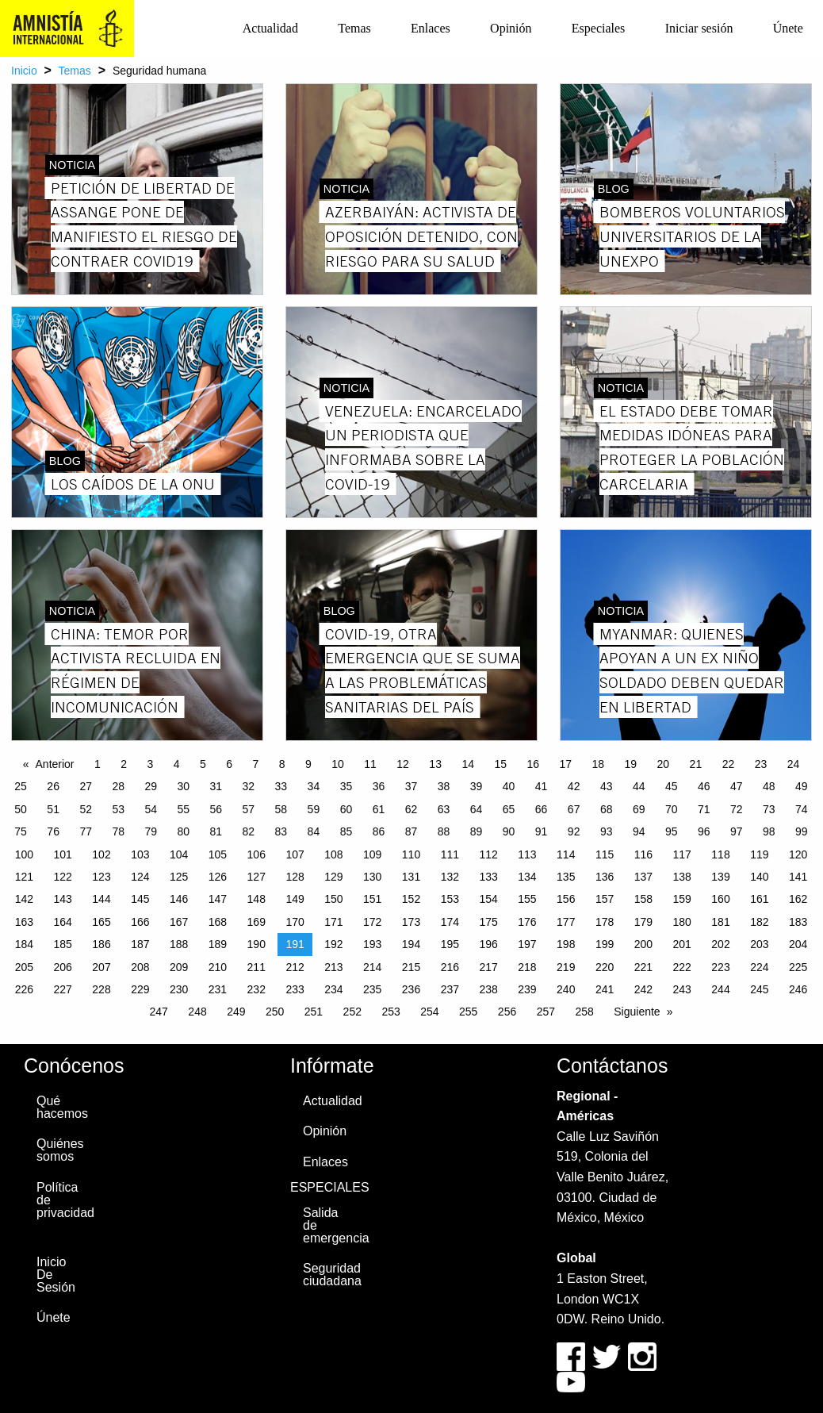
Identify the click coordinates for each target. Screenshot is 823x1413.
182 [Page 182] (759, 922)
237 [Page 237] (450, 989)
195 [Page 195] (450, 944)
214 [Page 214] (372, 967)
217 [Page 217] (488, 967)
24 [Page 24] (793, 764)
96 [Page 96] (704, 831)
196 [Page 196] (488, 944)
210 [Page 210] (218, 967)
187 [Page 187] (140, 944)
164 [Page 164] (63, 922)
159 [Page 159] (682, 899)
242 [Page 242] (643, 989)
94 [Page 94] (639, 831)
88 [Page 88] (444, 831)
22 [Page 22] (728, 764)
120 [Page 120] (798, 854)
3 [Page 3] (150, 764)
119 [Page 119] (759, 854)
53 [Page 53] (118, 809)
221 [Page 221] (643, 967)
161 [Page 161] (759, 899)
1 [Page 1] (97, 764)
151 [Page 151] (372, 899)
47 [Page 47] (736, 786)
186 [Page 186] (101, 944)
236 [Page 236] (411, 989)
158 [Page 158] (643, 899)
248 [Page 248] (197, 1011)
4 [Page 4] (177, 764)
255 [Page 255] (468, 1011)
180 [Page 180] (682, 922)
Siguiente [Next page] (637, 1011)
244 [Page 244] (720, 989)
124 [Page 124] (140, 876)
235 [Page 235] (372, 989)
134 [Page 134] (527, 876)
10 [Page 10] (337, 764)
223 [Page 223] (720, 967)
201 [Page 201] (682, 944)
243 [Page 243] (682, 989)
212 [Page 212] (294, 967)
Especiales (599, 28)
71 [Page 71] (704, 809)
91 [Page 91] (541, 831)
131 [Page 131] (411, 876)
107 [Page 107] (294, 854)
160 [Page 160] (720, 899)
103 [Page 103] (140, 854)
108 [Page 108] (333, 854)
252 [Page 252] (352, 1011)
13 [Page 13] (435, 764)
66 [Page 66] (541, 809)
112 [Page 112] (488, 854)
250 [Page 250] (275, 1011)
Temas (354, 28)
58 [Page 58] (281, 809)
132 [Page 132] (450, 876)
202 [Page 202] (720, 944)
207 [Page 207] (101, 967)
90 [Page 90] (509, 831)
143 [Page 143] (63, 899)
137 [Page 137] (643, 876)
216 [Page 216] (450, 967)
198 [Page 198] (566, 944)
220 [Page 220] (604, 967)
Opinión (510, 28)
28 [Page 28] (118, 786)
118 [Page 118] (720, 854)
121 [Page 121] (24, 876)
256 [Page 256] (507, 1011)
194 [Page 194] (411, 944)
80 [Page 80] (183, 831)
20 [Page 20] (663, 764)
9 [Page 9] (308, 764)
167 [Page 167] (179, 922)
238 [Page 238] (488, 989)
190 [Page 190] (256, 944)
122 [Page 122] (63, 876)
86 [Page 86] (379, 831)
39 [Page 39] (476, 786)
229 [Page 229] (140, 989)
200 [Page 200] (643, 944)
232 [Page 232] (256, 989)
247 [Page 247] (159, 1011)
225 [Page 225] (798, 967)
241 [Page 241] (604, 989)
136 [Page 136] (604, 876)
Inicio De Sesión (55, 1274)
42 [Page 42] (574, 786)
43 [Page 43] (606, 786)
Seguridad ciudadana (326, 1274)
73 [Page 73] (769, 809)
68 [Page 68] (606, 809)
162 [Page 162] (798, 899)
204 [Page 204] (798, 944)
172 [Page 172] (372, 922)
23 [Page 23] (761, 764)
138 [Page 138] (682, 876)
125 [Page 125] (179, 876)
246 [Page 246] (798, 989)
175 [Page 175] (488, 922)
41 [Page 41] (541, 786)
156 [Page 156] (566, 899)
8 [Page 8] (282, 764)
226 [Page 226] (24, 989)
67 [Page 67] (574, 809)
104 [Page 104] (179, 854)
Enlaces (430, 28)
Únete (788, 28)
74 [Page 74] (801, 809)
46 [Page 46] (704, 786)
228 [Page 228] (101, 989)
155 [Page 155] (527, 899)
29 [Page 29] (150, 786)
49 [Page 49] (801, 786)
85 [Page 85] (346, 831)
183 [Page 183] (798, 922)
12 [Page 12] (402, 764)
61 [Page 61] (379, 809)
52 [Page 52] (85, 809)
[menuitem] (270, 28)
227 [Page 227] (63, 989)
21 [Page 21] (696, 764)
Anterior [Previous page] (55, 764)
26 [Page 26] (53, 786)
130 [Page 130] (372, 876)
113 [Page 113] (527, 854)
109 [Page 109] (372, 854)
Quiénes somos (60, 1150)
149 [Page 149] (294, 899)
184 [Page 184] (24, 944)
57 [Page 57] (249, 809)
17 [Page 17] (565, 764)
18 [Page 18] (598, 764)
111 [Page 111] (450, 854)
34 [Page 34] (314, 786)
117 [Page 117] (682, 854)
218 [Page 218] (527, 967)
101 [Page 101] (63, 854)
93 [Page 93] (606, 831)
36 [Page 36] (379, 786)
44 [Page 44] (639, 786)
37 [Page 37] (411, 786)
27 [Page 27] (85, 786)
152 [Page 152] (411, 899)
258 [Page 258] (584, 1011)
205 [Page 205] (24, 967)
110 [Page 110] (411, 854)
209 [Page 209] (179, 967)
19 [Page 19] (631, 764)
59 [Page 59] (314, 809)
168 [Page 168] (218, 922)
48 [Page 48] (769, 786)
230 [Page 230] (179, 989)
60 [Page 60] (346, 809)
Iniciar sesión (699, 28)
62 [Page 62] (411, 809)
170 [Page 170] (294, 922)
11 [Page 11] (370, 764)
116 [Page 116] (643, 854)
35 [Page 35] (346, 786)
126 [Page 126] (218, 876)
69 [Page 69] (639, 809)
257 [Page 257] (546, 1011)
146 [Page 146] (179, 899)
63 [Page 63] (444, 809)
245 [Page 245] (759, 989)
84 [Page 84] (314, 831)
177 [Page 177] (566, 922)
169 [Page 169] (256, 922)
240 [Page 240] (566, 989)
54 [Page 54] (150, 809)
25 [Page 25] (20, 786)
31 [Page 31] (216, 786)
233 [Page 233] (294, 989)
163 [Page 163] (24, 922)
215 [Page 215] (411, 967)
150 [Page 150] (333, 899)
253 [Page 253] (390, 1011)
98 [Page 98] (769, 831)
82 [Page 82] (249, 831)
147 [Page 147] (218, 899)
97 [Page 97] (736, 831)
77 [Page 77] (85, 831)
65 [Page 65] (509, 809)
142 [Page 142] (24, 899)
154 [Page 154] (488, 899)
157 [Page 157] (604, 899)
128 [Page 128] (294, 876)
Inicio (24, 70)
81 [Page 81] (216, 831)
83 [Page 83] (281, 831)
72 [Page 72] (736, 809)
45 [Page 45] (671, 786)
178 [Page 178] (604, 922)
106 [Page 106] (256, 854)
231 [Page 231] (218, 989)
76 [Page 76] (53, 831)
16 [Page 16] (532, 764)
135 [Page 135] (566, 876)
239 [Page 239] (527, 989)
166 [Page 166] (140, 922)
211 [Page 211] (256, 967)
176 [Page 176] (527, 922)
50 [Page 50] (20, 809)
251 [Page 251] (313, 1011)
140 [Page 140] (759, 876)
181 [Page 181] (720, 922)
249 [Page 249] (236, 1011)
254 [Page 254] (429, 1011)
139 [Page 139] (720, 876)
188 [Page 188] (179, 944)
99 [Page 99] (801, 831)
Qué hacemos (60, 1107)
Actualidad (270, 28)
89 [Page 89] (476, 831)
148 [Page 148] (256, 899)
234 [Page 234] (333, 989)
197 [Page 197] (527, 944)
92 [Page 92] (574, 831)
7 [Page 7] (256, 764)
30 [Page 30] (183, 786)
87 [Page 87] (411, 831)
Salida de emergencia (326, 1225)
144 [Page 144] (101, 899)
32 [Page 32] (249, 786)
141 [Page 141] (798, 876)
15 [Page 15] (500, 764)
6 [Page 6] (229, 764)
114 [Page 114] (566, 854)
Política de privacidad (60, 1200)
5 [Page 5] (203, 764)
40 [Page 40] (509, 786)
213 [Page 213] (333, 967)
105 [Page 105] (218, 854)
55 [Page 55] (183, 809)
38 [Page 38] (444, 786)
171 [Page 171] (333, 922)
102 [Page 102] (101, 854)
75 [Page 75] (20, 831)
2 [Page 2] (124, 764)
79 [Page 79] (150, 831)
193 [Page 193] (372, 944)
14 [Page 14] (467, 764)
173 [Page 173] (411, 922)
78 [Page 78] (118, 831)
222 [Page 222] (682, 967)
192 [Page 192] (333, 944)
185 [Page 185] (63, 944)
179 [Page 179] (643, 922)
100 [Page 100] (24, 854)
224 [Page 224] (759, 967)
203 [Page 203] (759, 944)
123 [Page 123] (101, 876)
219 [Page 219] (566, 967)
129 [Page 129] (333, 876)
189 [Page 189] (218, 944)
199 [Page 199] (604, 944)
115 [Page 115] (604, 854)
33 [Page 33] (281, 786)
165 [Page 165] (101, 922)
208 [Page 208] (140, 967)
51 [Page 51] (53, 809)
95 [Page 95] (671, 831)
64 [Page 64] (476, 809)
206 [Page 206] (63, 967)
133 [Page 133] (488, 876)
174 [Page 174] (450, 922)
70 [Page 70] (671, 809)
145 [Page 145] (140, 899)
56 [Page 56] (216, 809)
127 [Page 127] (256, 876)
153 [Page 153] (450, 899)
